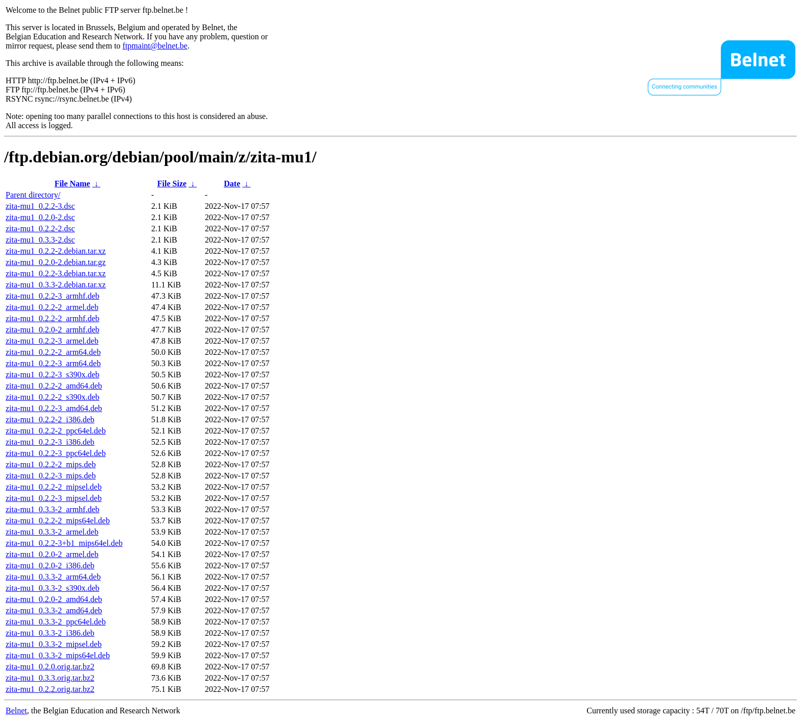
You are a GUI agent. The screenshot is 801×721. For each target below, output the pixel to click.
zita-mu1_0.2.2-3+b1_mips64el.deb (64, 543)
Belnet (16, 710)
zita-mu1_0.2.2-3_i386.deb (50, 442)
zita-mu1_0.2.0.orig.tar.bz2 (50, 666)
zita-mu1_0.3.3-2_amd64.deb (54, 610)
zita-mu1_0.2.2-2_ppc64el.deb (56, 430)
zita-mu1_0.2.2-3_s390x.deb (53, 374)
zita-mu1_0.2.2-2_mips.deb (51, 464)
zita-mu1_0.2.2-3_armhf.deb (53, 296)
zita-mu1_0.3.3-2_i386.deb (50, 633)
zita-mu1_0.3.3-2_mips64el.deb (58, 655)
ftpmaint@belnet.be (155, 45)
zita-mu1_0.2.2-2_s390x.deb (53, 397)
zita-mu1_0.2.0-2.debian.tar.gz (56, 262)
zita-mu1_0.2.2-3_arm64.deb (53, 363)
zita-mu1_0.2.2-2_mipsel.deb (54, 487)
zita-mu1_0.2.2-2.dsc (40, 228)
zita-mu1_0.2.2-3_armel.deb (52, 341)
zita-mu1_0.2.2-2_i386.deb (50, 419)
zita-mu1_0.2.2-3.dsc (40, 206)
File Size (171, 183)
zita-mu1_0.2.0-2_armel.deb (52, 554)
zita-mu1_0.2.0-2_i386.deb (50, 565)
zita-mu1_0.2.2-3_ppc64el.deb (56, 453)
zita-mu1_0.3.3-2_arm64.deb (53, 576)
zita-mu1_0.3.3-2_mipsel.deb (54, 644)
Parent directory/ (33, 194)
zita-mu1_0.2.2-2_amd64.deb (54, 385)
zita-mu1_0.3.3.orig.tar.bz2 (50, 678)
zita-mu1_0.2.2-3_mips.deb (51, 475)
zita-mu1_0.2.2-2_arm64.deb (53, 352)
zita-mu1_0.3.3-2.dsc (40, 239)
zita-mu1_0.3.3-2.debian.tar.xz (56, 284)
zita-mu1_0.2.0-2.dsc (40, 217)
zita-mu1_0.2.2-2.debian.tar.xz (56, 251)
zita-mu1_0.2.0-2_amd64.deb (54, 599)
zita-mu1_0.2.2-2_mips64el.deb (58, 520)
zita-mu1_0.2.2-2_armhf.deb (53, 318)
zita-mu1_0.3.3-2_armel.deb (52, 531)
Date (232, 183)
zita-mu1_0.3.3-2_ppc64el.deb (56, 621)
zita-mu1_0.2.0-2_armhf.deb (53, 329)
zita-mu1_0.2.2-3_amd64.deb (54, 408)
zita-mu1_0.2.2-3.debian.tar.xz (56, 273)
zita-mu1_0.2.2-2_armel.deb (52, 307)
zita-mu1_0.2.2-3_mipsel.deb (54, 498)
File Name (72, 183)
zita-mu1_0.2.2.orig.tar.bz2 (50, 689)
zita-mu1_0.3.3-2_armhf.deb (53, 509)
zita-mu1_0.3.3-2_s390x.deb (53, 588)
